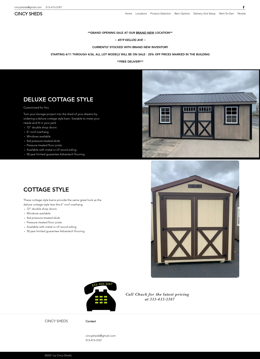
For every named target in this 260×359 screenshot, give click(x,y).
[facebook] (243, 7)
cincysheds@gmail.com (28, 7)
